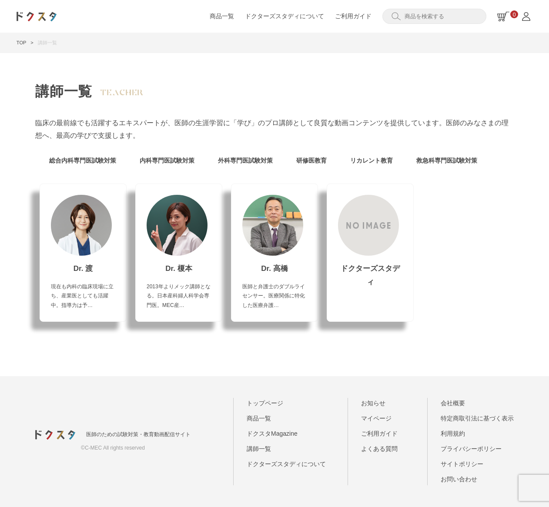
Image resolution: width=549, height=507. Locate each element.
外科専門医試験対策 (245, 160)
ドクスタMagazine (272, 433)
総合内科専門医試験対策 (82, 160)
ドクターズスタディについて (284, 16)
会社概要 (453, 403)
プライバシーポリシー (471, 448)
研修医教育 (311, 160)
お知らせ (373, 403)
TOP (21, 42)
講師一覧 (259, 448)
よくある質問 (379, 448)
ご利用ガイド (353, 16)
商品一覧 (222, 16)
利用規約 (453, 433)
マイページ (376, 418)
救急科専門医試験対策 (446, 160)
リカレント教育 (371, 160)
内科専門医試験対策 (167, 160)
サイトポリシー (462, 463)
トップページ (265, 403)
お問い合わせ (459, 479)
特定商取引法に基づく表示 (477, 418)
